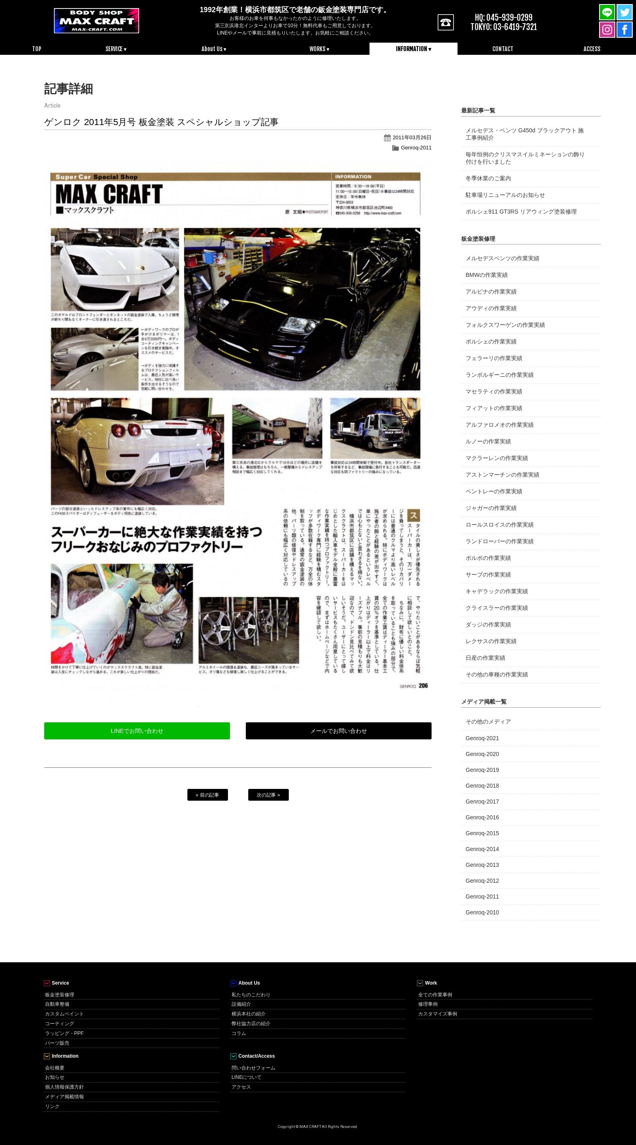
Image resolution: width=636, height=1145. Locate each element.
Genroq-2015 (482, 833)
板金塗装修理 (59, 995)
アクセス (241, 1087)
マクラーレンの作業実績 (497, 458)
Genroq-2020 (482, 754)
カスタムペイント (64, 1014)
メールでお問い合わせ (338, 731)
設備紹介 (241, 1004)
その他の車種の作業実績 (497, 674)
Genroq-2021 (482, 738)
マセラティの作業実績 (494, 391)
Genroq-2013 (482, 865)
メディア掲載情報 (64, 1097)
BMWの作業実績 (487, 275)
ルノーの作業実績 (488, 441)
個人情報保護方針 (64, 1087)
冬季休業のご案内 (488, 178)
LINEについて (247, 1077)
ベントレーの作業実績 (494, 491)
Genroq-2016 (482, 817)
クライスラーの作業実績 (497, 608)
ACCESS (592, 48)
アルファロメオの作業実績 (500, 424)
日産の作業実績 (485, 658)
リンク (52, 1106)
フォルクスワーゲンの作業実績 (505, 325)
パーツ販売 (57, 1043)
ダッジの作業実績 (488, 624)
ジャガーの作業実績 (491, 508)
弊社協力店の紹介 (251, 1023)
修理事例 (428, 1004)
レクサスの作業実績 (491, 641)
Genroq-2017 (482, 801)
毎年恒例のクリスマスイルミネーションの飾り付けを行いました (525, 158)
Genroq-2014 (482, 849)
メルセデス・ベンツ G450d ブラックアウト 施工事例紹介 (525, 134)
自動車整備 (57, 1004)
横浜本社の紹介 (249, 1014)
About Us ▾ (214, 48)
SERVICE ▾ (116, 48)
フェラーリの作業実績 (494, 358)
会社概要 (54, 1068)
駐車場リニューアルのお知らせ (505, 195)
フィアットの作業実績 (494, 408)
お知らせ (54, 1077)
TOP (36, 48)
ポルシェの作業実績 (491, 341)
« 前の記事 (207, 795)
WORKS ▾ (319, 48)
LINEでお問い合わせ (137, 731)
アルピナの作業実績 (491, 291)
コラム (239, 1033)
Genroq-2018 (482, 785)
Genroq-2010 (482, 912)
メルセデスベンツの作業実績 (502, 258)
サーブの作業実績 (488, 574)
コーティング (59, 1023)
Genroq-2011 (416, 148)
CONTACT (503, 48)
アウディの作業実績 (491, 308)
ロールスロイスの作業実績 (500, 524)
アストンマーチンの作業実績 (502, 474)
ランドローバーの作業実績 (500, 541)
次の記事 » (268, 795)
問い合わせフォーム (253, 1068)
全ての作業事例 (435, 995)
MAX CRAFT (96, 20)
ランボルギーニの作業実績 (500, 375)
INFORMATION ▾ (413, 48)
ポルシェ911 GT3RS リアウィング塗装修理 (521, 211)
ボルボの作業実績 (488, 558)
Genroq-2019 (482, 770)
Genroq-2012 (482, 880)
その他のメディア (488, 721)
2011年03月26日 (412, 137)
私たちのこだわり (251, 995)
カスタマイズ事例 (437, 1014)
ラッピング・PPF (64, 1033)
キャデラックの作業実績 (497, 591)
